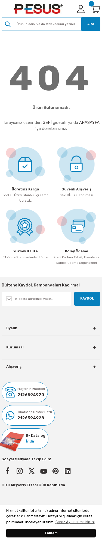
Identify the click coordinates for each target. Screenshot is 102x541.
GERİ (47, 122)
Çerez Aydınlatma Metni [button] (75, 522)
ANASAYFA (89, 122)
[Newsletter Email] (36, 299)
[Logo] (38, 9)
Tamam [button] (51, 533)
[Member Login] (81, 9)
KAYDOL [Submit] (87, 298)
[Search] (51, 24)
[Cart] (95, 9)
